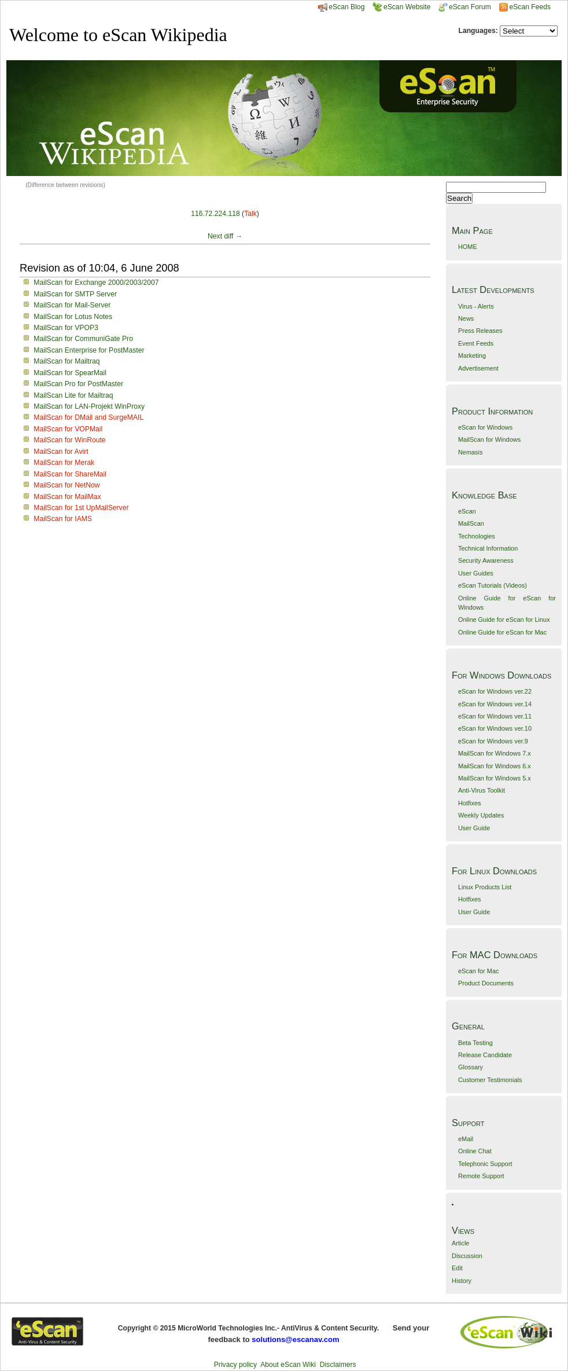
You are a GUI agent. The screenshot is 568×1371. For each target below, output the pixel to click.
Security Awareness (486, 560)
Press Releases (480, 330)
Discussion (467, 1255)
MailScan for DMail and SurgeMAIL (88, 417)
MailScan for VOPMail (68, 429)
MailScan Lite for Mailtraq (73, 395)
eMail (465, 1138)
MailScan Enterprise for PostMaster (89, 350)
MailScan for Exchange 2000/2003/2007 (96, 282)
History (461, 1280)
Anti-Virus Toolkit (481, 790)
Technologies (476, 536)
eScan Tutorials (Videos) (492, 585)
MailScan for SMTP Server (75, 294)
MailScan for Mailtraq (66, 361)
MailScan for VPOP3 (66, 328)
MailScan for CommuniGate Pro (83, 339)
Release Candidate (485, 1054)
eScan (467, 511)
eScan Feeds (529, 7)
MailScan (471, 523)
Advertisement (478, 368)
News (466, 318)
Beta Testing (475, 1042)
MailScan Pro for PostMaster (78, 384)
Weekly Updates (481, 815)
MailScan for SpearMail (70, 373)
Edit (457, 1267)
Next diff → (225, 236)
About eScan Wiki (288, 1365)
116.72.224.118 (215, 214)
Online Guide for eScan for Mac (502, 632)
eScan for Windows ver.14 (495, 704)
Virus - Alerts (476, 306)
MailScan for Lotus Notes (73, 317)
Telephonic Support (485, 1163)
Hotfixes (469, 803)
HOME (467, 246)
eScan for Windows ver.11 (495, 716)
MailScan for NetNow (66, 485)
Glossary (470, 1067)
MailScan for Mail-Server (72, 305)
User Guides (475, 573)
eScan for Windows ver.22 (495, 691)
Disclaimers (338, 1365)
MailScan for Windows (489, 439)
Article (460, 1243)
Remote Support (481, 1175)
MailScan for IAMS (63, 519)
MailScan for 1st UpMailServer (81, 508)
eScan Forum (464, 7)
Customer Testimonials (490, 1079)
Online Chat (475, 1151)
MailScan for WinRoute (69, 440)
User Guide (474, 827)
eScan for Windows (485, 427)
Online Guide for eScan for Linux (504, 619)
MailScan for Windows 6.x (494, 766)
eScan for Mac (478, 970)
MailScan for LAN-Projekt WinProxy (89, 406)
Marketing (472, 355)
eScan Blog (341, 7)
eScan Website (401, 7)
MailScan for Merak (64, 463)
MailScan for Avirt (61, 452)
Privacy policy (235, 1365)
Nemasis (470, 452)
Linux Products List (484, 887)
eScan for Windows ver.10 (495, 728)
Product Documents (486, 983)
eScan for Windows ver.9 (493, 741)
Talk (250, 214)
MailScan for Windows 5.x (494, 778)
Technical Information (488, 548)
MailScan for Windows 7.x (494, 753)
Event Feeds (475, 343)
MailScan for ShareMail (70, 474)
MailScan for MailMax (67, 497)
